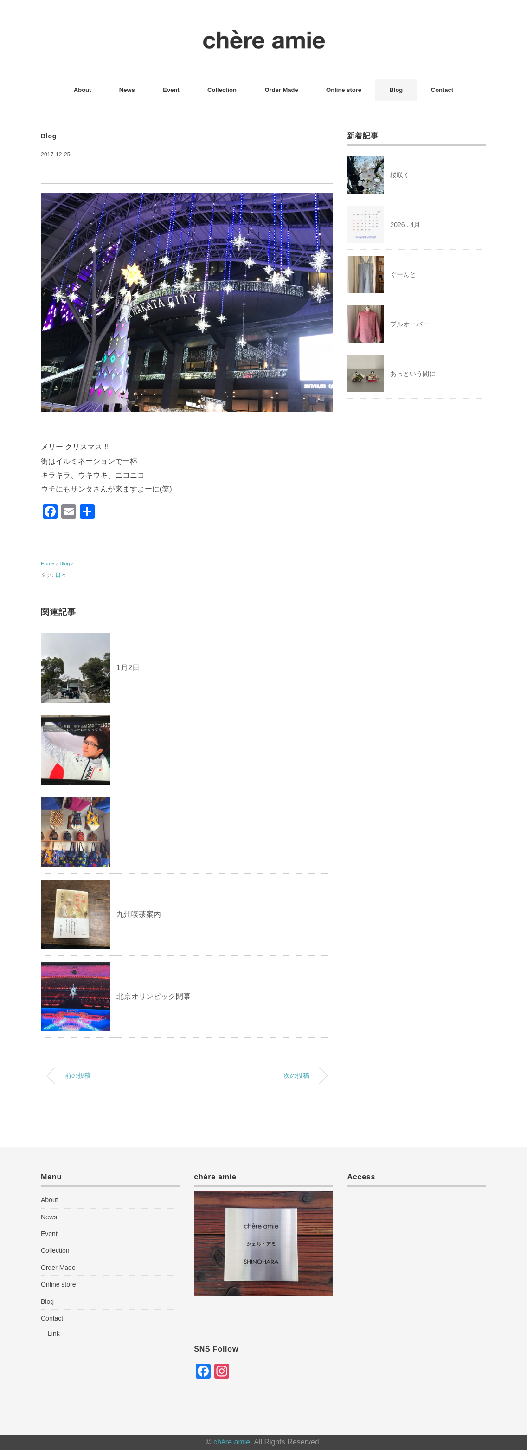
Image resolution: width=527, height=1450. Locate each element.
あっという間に (413, 373)
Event (171, 89)
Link (54, 1333)
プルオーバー (409, 324)
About (82, 89)
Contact (442, 89)
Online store (343, 89)
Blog (396, 89)
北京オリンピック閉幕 (153, 996)
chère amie (231, 1442)
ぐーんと (403, 274)
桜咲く (400, 175)
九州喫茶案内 (138, 914)
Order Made (281, 89)
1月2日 (128, 668)
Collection (222, 89)
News (127, 89)
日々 (60, 575)
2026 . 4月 (405, 224)
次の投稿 (296, 1075)
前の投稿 (78, 1075)
